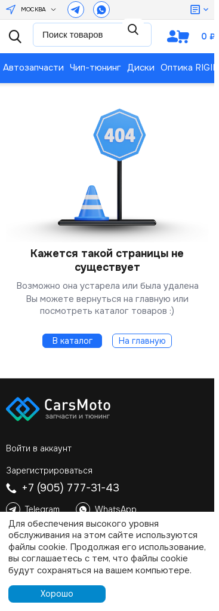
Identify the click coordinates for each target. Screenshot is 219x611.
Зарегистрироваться (49, 470)
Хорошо (57, 593)
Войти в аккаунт (39, 448)
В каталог (72, 340)
